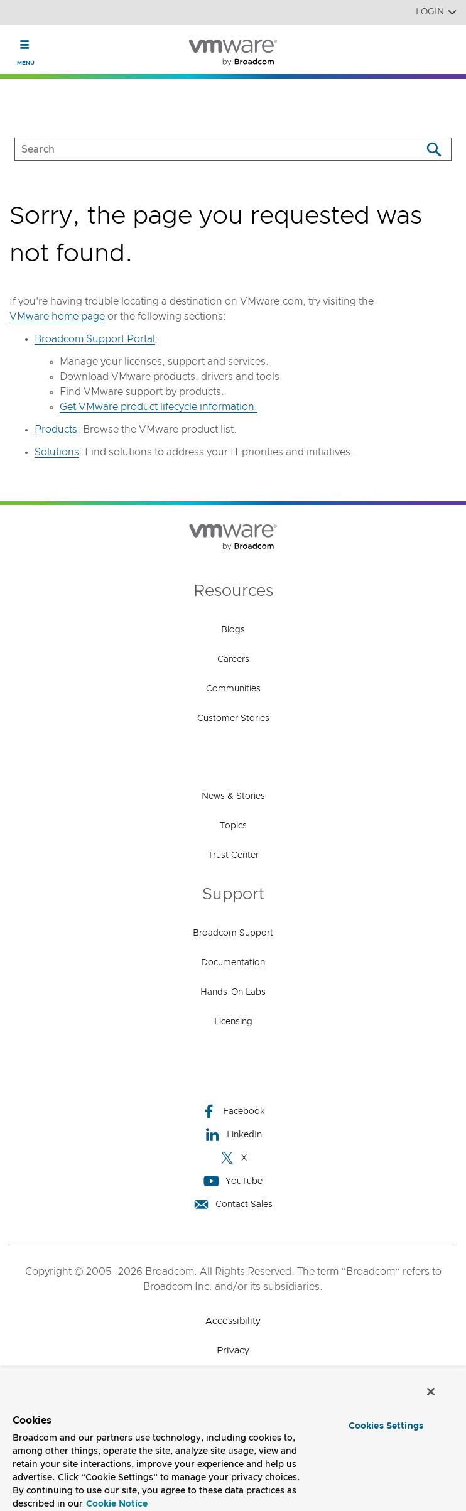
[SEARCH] (205, 149)
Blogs (233, 630)
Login (436, 12)
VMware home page (57, 316)
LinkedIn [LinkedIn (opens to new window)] (233, 1134)
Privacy (233, 1350)
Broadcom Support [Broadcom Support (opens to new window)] (233, 933)
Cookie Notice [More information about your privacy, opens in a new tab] (117, 1504)
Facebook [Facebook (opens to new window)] (233, 1111)
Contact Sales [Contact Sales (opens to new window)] (233, 1204)
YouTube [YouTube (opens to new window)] (233, 1181)
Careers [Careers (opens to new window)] (233, 659)
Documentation (233, 962)
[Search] (433, 149)
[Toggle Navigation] (25, 44)
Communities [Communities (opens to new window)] (233, 689)
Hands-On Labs (233, 992)
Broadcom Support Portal (95, 339)
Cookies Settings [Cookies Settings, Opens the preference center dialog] (386, 1426)
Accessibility (233, 1321)
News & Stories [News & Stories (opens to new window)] (233, 796)
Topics (233, 825)
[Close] (431, 1391)
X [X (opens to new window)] (233, 1158)
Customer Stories (233, 718)
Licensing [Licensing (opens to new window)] (233, 1021)
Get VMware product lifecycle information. (158, 407)
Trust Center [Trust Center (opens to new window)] (233, 855)
